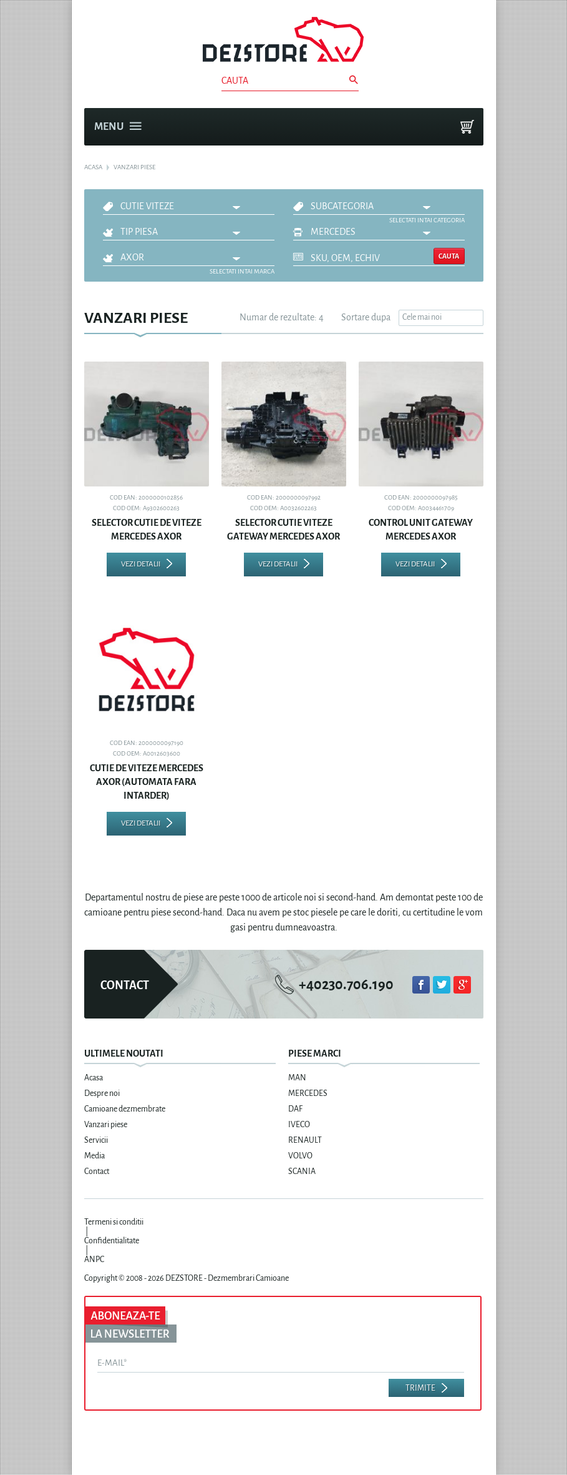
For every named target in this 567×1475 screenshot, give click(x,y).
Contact (96, 1171)
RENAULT (305, 1140)
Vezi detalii (140, 564)
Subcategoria (342, 206)
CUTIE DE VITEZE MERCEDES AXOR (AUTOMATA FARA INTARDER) (146, 782)
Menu (118, 126)
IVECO (299, 1124)
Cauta (449, 256)
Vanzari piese (105, 1124)
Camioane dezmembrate (124, 1109)
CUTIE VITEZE (147, 206)
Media (94, 1156)
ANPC (94, 1259)
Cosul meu (467, 126)
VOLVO (300, 1156)
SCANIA (302, 1171)
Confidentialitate (111, 1240)
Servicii (96, 1140)
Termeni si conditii (113, 1222)
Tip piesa (139, 232)
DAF (295, 1109)
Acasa (93, 1077)
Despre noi (102, 1093)
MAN (297, 1077)
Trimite (420, 1388)
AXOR (132, 257)
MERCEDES (333, 232)
